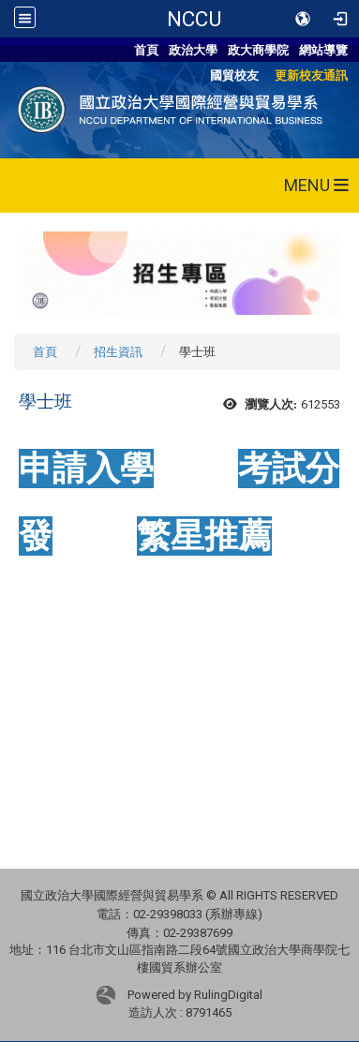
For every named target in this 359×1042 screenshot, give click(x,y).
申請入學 (86, 468)
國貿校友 (234, 75)
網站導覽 (323, 50)
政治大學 (193, 50)
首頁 (146, 50)
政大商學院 (258, 50)
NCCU (194, 19)
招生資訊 (118, 352)
